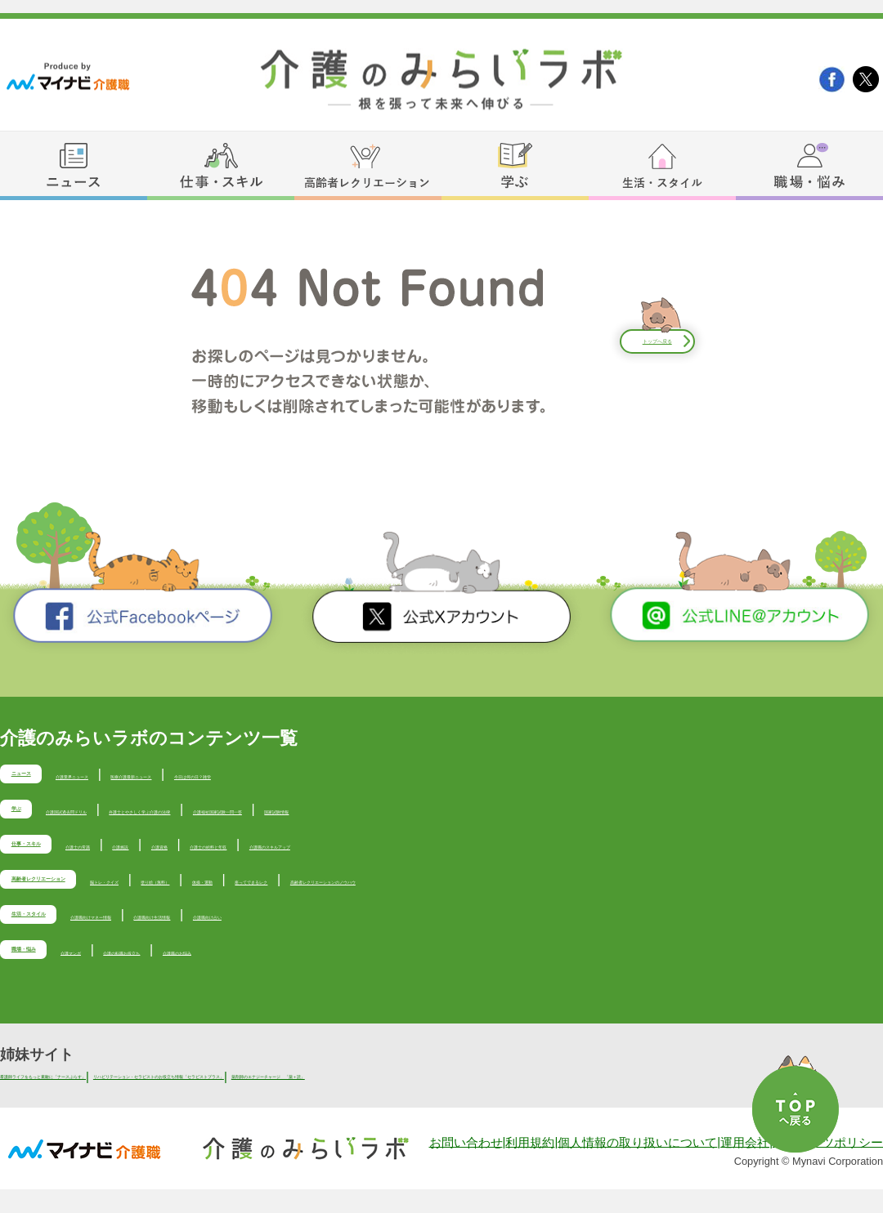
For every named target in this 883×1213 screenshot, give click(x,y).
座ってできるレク (548, 894)
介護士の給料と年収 (412, 854)
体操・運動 (452, 894)
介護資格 (315, 854)
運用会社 (744, 1166)
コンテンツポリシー (828, 1166)
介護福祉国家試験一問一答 (502, 814)
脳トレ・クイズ (259, 894)
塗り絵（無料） (362, 894)
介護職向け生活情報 (352, 935)
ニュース (48, 776)
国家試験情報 (631, 814)
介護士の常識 (175, 854)
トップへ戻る (657, 341)
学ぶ (32, 816)
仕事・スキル (63, 856)
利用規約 (529, 1166)
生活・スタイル (71, 936)
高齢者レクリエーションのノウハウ (717, 894)
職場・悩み (56, 977)
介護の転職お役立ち (256, 975)
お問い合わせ (466, 1166)
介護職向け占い (468, 935)
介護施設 (252, 854)
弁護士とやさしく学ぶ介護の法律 (314, 814)
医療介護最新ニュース (286, 774)
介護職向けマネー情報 (216, 935)
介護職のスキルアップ (548, 854)
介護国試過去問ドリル (139, 814)
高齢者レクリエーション (102, 896)
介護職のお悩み (372, 975)
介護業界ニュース (157, 774)
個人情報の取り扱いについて (637, 1166)
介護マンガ (153, 975)
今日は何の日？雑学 (422, 774)
